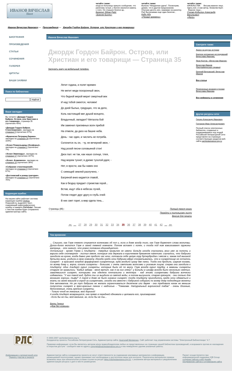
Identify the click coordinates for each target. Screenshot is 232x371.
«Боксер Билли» (104, 15)
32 (106, 224)
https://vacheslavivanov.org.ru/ (117, 359)
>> (170, 225)
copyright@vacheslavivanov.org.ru (105, 346)
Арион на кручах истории (207, 50)
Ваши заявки (18, 80)
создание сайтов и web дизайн (197, 359)
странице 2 (22, 147)
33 (112, 224)
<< (70, 225)
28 (85, 224)
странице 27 (23, 178)
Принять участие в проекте (21, 357)
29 (90, 224)
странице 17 (11, 156)
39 (145, 224)
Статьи (13, 51)
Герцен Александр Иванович (209, 119)
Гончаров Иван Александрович (210, 124)
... (74, 225)
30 (96, 224)
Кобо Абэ (146, 14)
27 (79, 224)
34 (117, 224)
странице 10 (11, 162)
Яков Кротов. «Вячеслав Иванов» (211, 61)
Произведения (19, 44)
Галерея (14, 66)
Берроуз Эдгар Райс (106, 12)
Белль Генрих (57, 303)
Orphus (26, 201)
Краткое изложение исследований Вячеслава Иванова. (211, 55)
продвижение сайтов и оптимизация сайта (202, 362)
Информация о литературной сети (22, 355)
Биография (16, 37)
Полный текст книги (181, 209)
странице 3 (10, 132)
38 (139, 224)
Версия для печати (182, 216)
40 (150, 224)
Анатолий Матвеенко (129, 340)
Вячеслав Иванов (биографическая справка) (208, 66)
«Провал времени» (151, 17)
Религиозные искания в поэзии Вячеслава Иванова (210, 90)
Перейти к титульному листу (176, 213)
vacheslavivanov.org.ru (212, 141)
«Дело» (191, 17)
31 (101, 224)
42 (161, 224)
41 (155, 224)
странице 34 (23, 138)
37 (134, 224)
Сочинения (16, 58)
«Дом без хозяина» (59, 306)
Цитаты (14, 73)
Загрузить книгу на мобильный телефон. (68, 69)
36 (128, 224)
